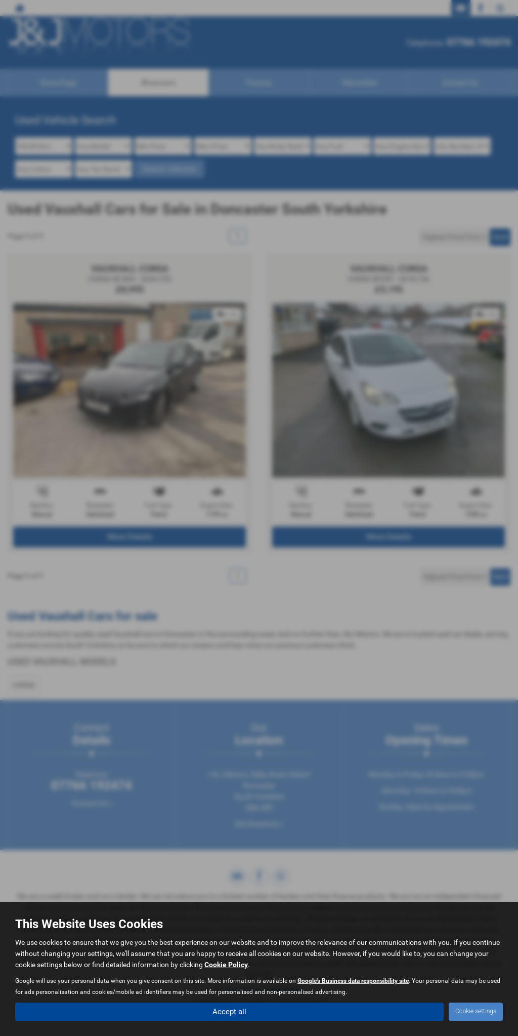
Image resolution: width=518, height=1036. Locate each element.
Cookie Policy (226, 964)
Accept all (229, 1011)
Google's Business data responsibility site (353, 980)
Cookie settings (475, 1011)
